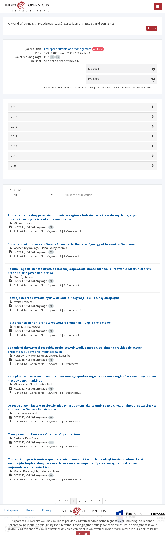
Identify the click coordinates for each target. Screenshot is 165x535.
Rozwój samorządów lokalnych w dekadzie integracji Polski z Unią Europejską (64, 298)
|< (58, 501)
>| (106, 501)
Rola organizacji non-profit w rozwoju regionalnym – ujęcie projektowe (59, 323)
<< (66, 501)
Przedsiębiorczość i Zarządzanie (59, 23)
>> (98, 501)
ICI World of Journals (21, 23)
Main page (11, 510)
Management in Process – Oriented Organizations (44, 434)
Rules (30, 510)
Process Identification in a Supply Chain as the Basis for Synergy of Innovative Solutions (71, 244)
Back (151, 28)
